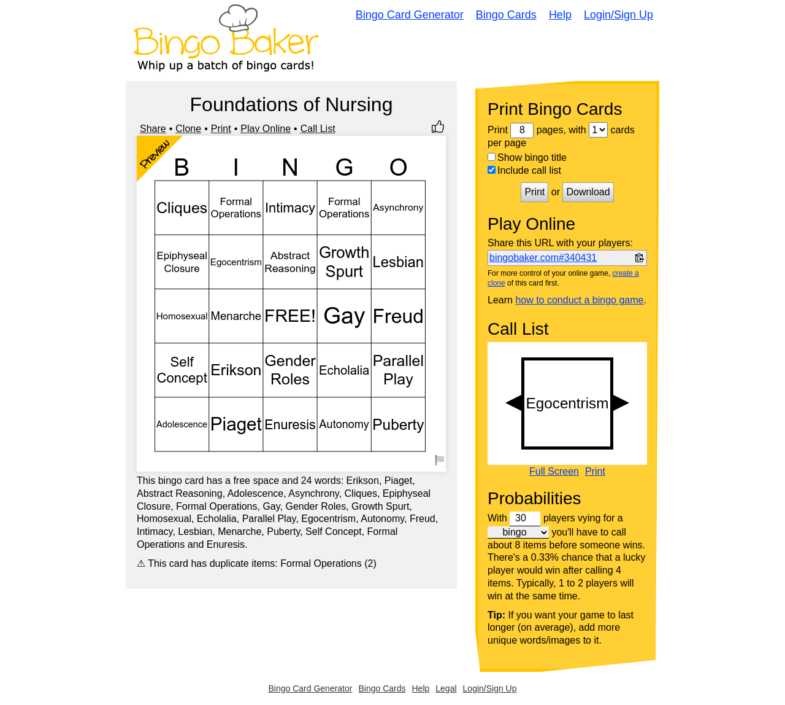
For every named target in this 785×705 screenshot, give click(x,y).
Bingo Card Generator (410, 15)
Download (588, 192)
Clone (188, 128)
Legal (445, 688)
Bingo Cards (506, 15)
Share (153, 128)
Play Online (265, 128)
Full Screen (554, 472)
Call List (318, 128)
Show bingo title (527, 157)
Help (560, 15)
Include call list (524, 170)
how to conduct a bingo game (579, 300)
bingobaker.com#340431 (543, 257)
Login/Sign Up (618, 15)
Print (221, 128)
